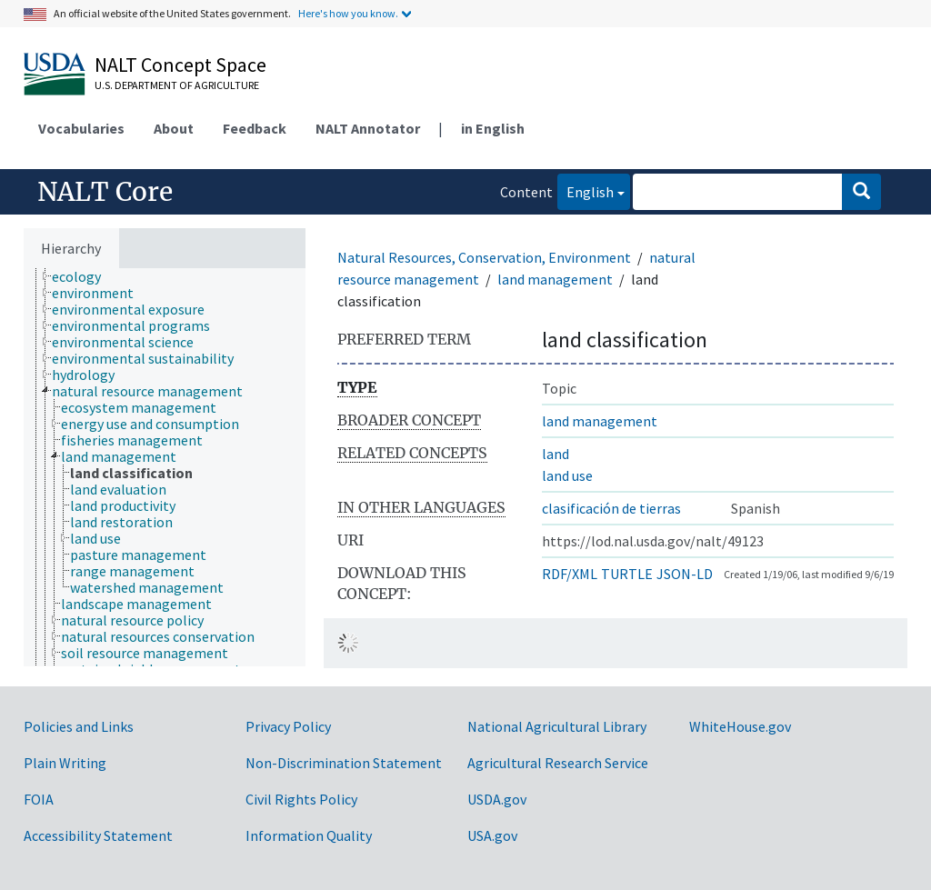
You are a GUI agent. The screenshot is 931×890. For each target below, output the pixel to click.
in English (493, 128)
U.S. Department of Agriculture (177, 85)
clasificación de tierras (611, 508)
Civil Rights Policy (301, 799)
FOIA (39, 799)
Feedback (254, 128)
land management (555, 279)
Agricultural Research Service (557, 763)
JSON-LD (684, 574)
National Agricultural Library (556, 726)
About (174, 128)
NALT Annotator (367, 128)
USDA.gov (496, 799)
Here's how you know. (348, 13)
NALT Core (105, 191)
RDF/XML (569, 574)
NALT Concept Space (180, 64)
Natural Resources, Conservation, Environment (484, 257)
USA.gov (492, 835)
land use (567, 475)
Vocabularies (81, 128)
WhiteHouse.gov (740, 726)
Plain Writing (65, 763)
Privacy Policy (288, 726)
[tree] (164, 467)
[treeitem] (84, 276)
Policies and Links (79, 726)
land (555, 454)
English (585, 190)
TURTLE (627, 574)
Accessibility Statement (98, 835)
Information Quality (308, 835)
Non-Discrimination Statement (343, 763)
